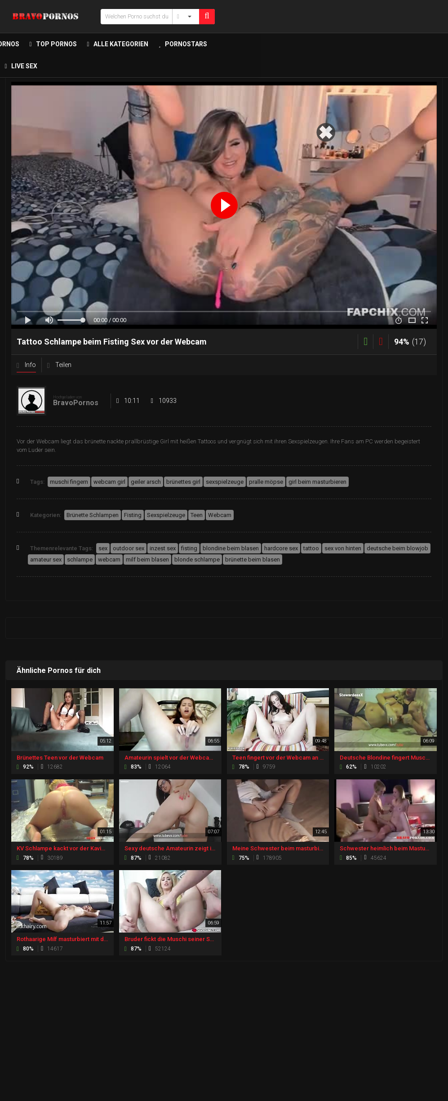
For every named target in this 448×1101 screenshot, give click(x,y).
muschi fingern (69, 481)
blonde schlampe (197, 559)
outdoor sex (128, 548)
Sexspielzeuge (166, 515)
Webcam (219, 515)
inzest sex (163, 548)
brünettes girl (183, 481)
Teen (197, 515)
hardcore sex (281, 548)
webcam (109, 559)
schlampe (80, 559)
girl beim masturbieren (317, 481)
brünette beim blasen (252, 559)
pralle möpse (266, 481)
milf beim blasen (147, 559)
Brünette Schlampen (93, 515)
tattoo (311, 548)
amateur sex (46, 559)
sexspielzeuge (225, 481)
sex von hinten (342, 548)
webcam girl (109, 481)
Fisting (133, 515)
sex (102, 548)
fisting (189, 548)
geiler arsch (146, 481)
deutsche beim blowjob (397, 548)
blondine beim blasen (231, 548)
